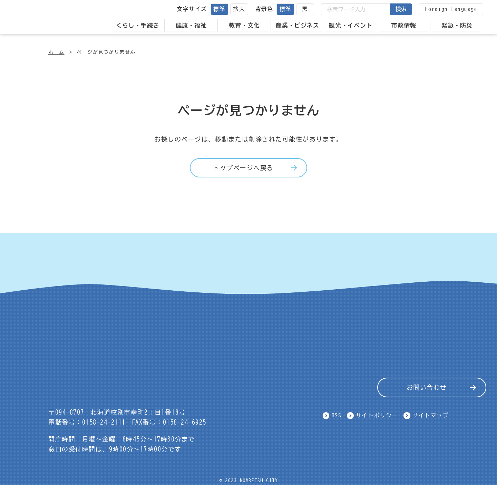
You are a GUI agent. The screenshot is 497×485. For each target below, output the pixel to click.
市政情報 (403, 25)
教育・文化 (244, 25)
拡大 (239, 9)
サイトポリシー (377, 415)
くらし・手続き (137, 25)
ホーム (56, 52)
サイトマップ (430, 415)
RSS (337, 415)
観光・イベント (350, 25)
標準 (219, 9)
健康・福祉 (191, 25)
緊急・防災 (456, 25)
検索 (401, 9)
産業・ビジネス (297, 25)
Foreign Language (451, 9)
